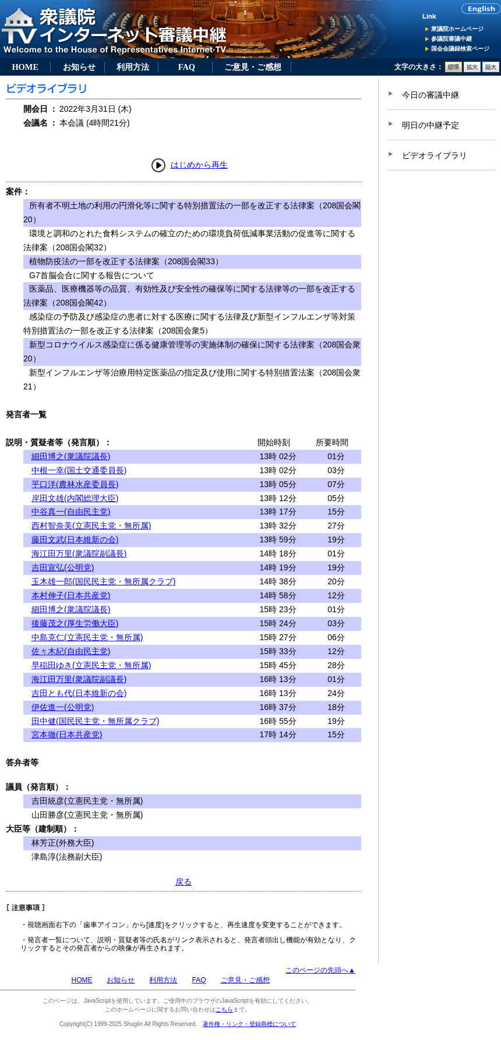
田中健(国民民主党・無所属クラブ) (95, 721)
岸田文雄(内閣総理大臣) (74, 498)
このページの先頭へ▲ (320, 970)
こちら (224, 1009)
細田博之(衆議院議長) (70, 456)
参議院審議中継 (451, 39)
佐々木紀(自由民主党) (70, 651)
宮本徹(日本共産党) (66, 734)
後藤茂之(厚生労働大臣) (74, 623)
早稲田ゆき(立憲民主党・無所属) (91, 665)
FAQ (186, 67)
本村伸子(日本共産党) (70, 595)
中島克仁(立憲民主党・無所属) (87, 637)
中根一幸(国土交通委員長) (78, 470)
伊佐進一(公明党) (62, 707)
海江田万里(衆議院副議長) (78, 553)
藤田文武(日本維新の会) (74, 539)
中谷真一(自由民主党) (70, 511)
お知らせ (79, 67)
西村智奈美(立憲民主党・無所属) (91, 525)
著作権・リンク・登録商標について (249, 1024)
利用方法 (133, 67)
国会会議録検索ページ (460, 48)
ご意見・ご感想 (252, 67)
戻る (183, 881)
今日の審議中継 (430, 95)
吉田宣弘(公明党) (62, 567)
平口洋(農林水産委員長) (74, 484)
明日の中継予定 (430, 125)
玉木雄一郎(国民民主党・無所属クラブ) (103, 581)
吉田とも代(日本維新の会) (78, 693)
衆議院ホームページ (457, 29)
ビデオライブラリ (434, 155)
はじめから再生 (199, 164)
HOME (25, 67)
